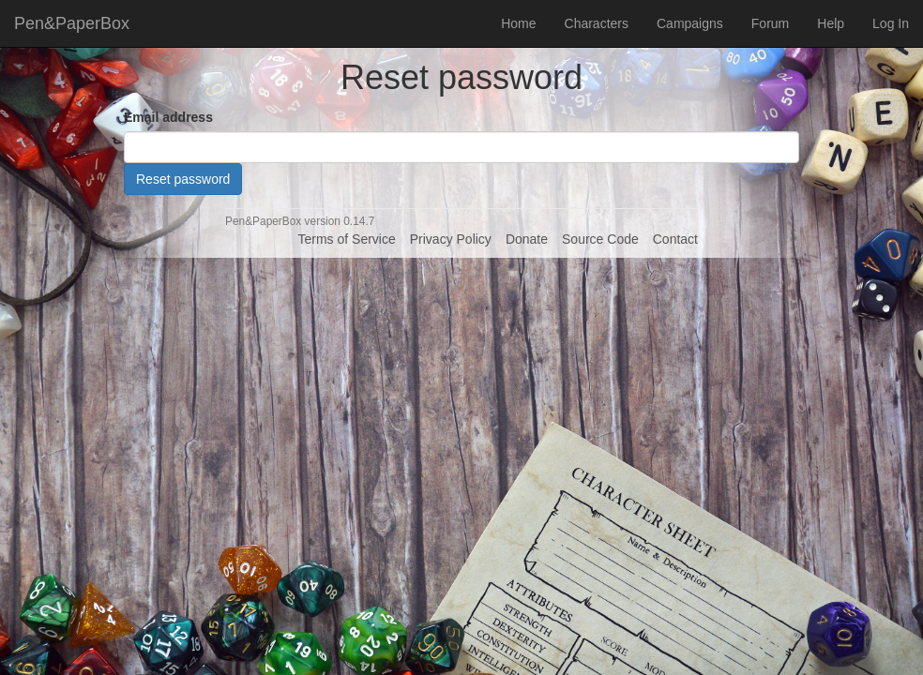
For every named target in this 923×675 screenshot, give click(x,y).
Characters (596, 23)
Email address (168, 117)
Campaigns (690, 23)
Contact (675, 239)
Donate (527, 239)
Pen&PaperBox (71, 23)
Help (830, 23)
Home (518, 23)
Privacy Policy (451, 239)
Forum (770, 23)
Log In (890, 23)
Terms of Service (346, 239)
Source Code (600, 239)
